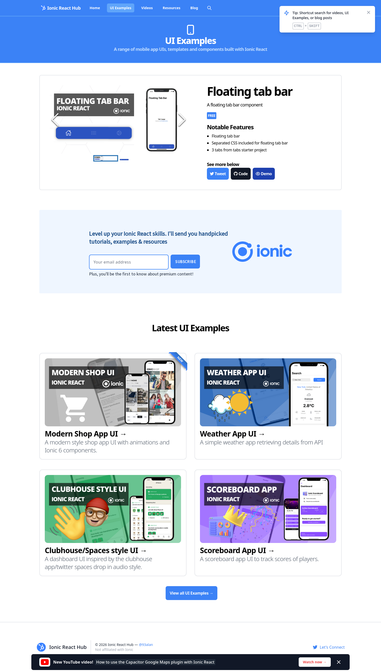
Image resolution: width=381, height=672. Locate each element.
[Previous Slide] (54, 119)
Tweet (218, 173)
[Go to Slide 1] (105, 158)
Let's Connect (329, 647)
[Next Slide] (181, 119)
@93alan (146, 644)
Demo (264, 173)
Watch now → (315, 662)
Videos (147, 7)
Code (241, 173)
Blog (194, 7)
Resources (171, 7)
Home (95, 7)
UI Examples (120, 7)
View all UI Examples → (191, 593)
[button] (118, 119)
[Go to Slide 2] (131, 159)
